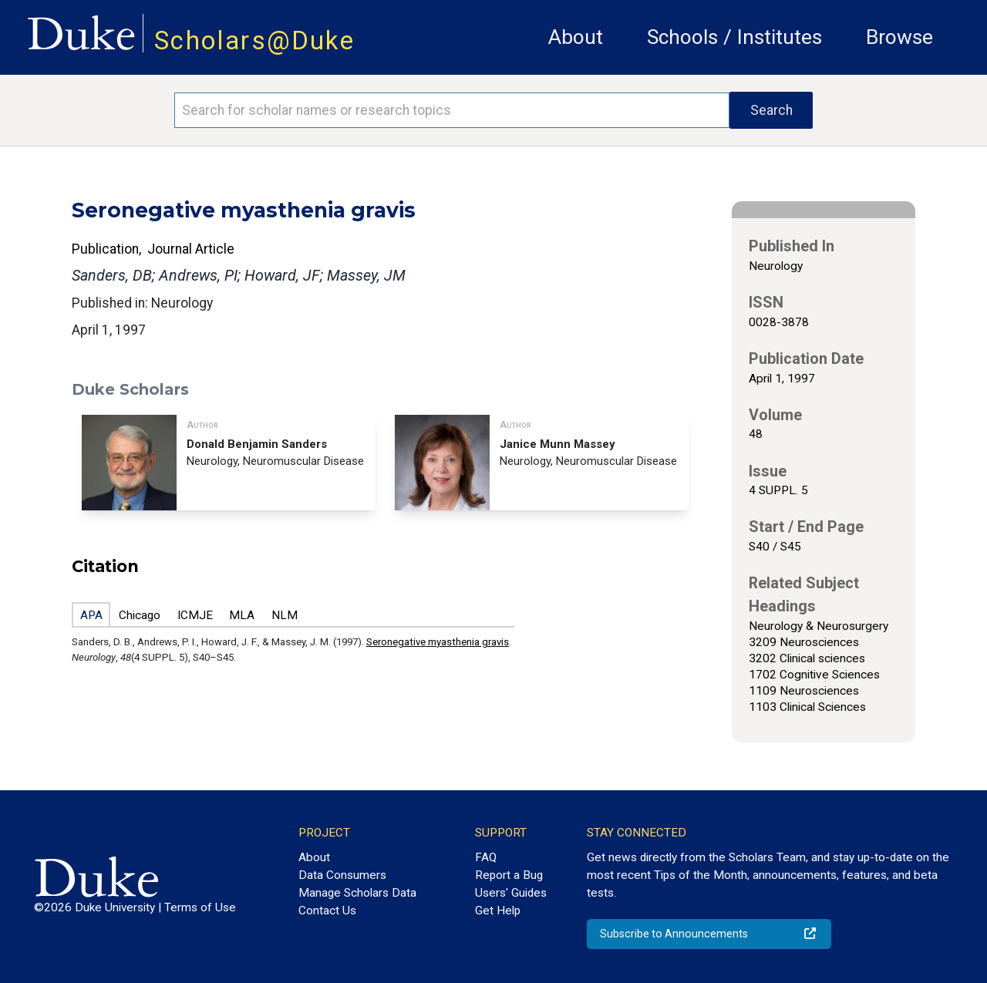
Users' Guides (511, 893)
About (575, 37)
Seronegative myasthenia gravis (437, 642)
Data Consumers (342, 875)
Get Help (497, 910)
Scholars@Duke (254, 40)
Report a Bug (509, 875)
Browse (899, 37)
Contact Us (327, 910)
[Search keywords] (451, 110)
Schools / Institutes (734, 37)
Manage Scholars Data (357, 893)
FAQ (486, 857)
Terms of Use (200, 907)
